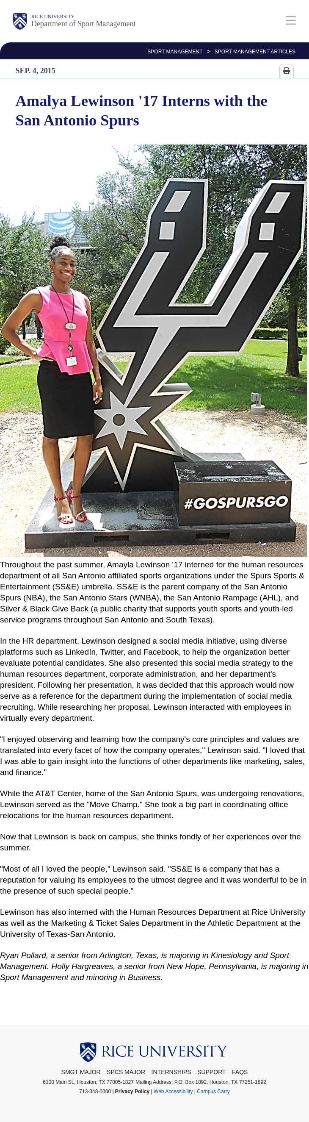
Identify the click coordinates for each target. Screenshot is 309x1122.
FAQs (240, 1072)
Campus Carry (213, 1091)
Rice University (52, 16)
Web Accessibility (173, 1091)
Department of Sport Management (83, 23)
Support (211, 1072)
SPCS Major (126, 1072)
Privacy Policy (132, 1091)
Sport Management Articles (255, 52)
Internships (171, 1072)
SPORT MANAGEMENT (174, 52)
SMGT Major (81, 1072)
